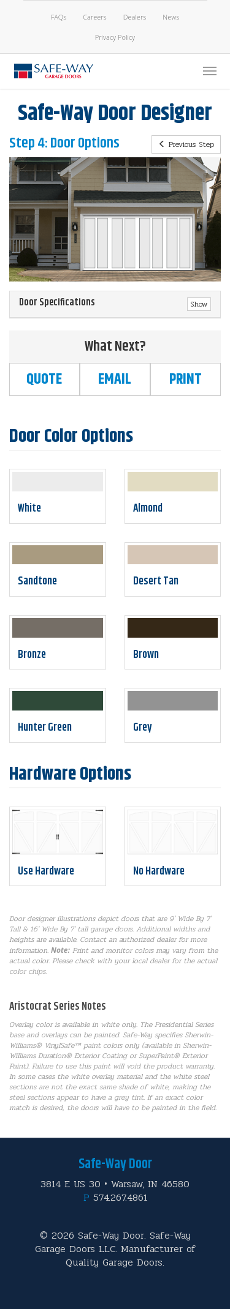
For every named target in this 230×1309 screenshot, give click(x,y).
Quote (44, 379)
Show (199, 304)
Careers (94, 16)
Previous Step (186, 144)
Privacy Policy (115, 37)
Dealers (135, 16)
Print (185, 379)
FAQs (59, 16)
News (171, 16)
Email (114, 379)
